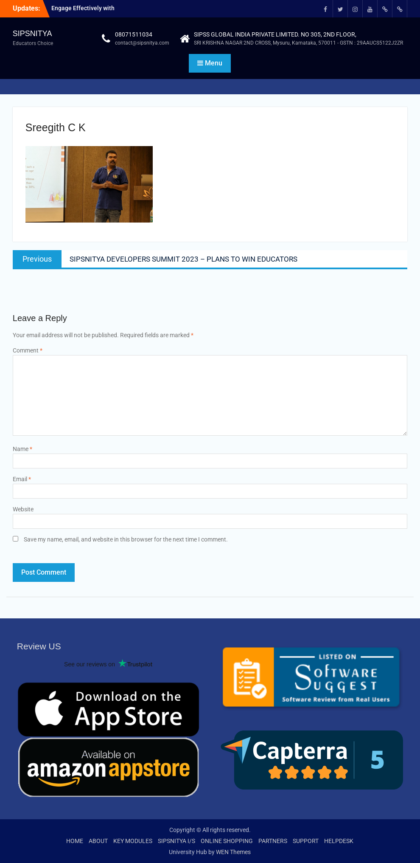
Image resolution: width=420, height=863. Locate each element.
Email (22, 479)
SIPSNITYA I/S (176, 841)
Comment (27, 350)
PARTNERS (272, 841)
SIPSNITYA (32, 33)
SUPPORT (306, 841)
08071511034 (133, 34)
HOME (74, 841)
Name (22, 449)
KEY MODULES (132, 841)
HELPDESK (338, 841)
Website (23, 509)
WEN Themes (233, 852)
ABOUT (98, 841)
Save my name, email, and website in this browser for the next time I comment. (126, 539)
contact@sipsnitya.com (142, 43)
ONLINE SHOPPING (227, 841)
